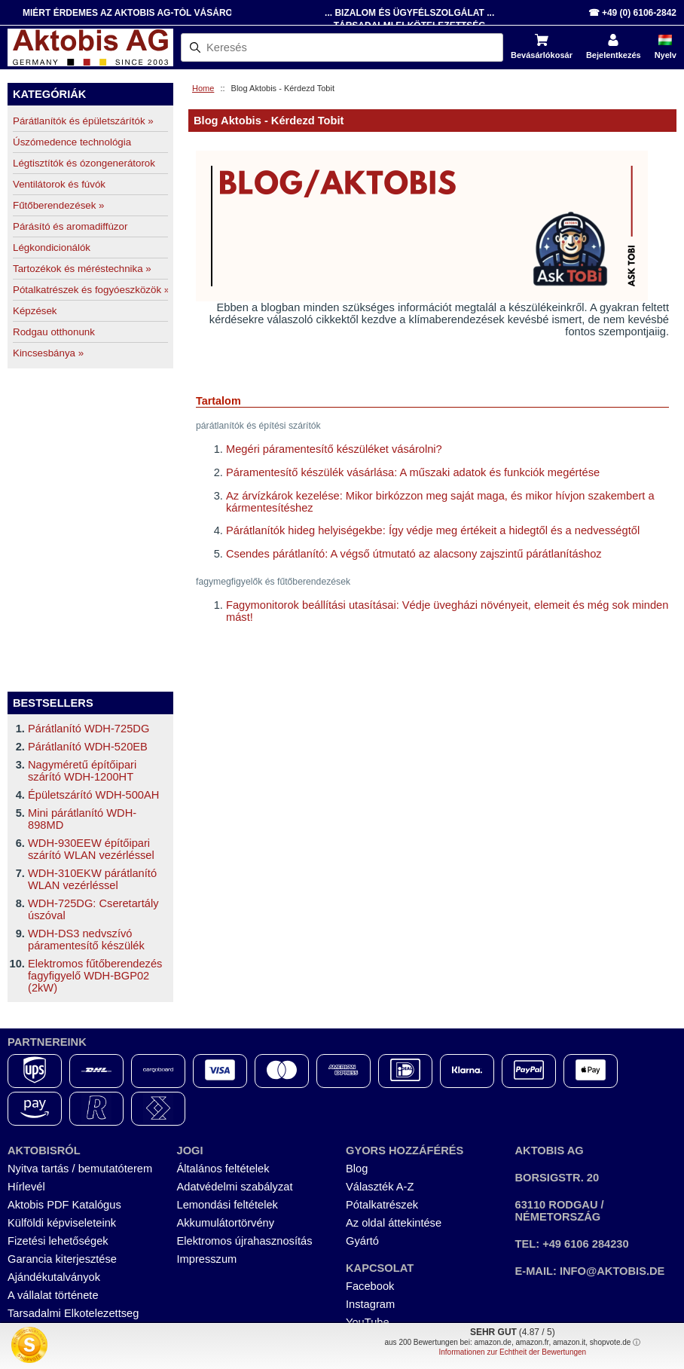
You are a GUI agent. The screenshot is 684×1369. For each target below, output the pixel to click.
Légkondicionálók (51, 247)
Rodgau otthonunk (54, 332)
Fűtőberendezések (59, 205)
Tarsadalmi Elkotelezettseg (73, 1313)
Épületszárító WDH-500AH (93, 795)
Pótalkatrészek (382, 1205)
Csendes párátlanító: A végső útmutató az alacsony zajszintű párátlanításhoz (414, 554)
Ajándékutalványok (54, 1277)
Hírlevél (26, 1187)
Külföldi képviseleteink (62, 1223)
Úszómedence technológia (72, 142)
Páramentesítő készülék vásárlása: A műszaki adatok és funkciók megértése (413, 472)
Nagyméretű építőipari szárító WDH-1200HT (82, 771)
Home (203, 88)
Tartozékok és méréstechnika (82, 268)
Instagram (370, 1304)
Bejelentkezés (613, 55)
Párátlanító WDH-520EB (88, 747)
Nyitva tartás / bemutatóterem (80, 1169)
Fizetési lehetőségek (58, 1241)
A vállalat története (53, 1295)
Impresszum (207, 1259)
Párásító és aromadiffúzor (70, 226)
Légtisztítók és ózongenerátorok (84, 163)
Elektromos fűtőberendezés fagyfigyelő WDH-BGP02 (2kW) (95, 976)
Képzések (35, 310)
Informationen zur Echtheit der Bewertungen (512, 1352)
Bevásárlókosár (542, 55)
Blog (357, 1169)
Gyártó (362, 1241)
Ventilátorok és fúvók (59, 184)
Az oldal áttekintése (393, 1223)
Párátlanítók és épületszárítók (83, 121)
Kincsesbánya (48, 353)
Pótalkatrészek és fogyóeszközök (90, 289)
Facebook (370, 1286)
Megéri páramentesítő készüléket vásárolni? (334, 449)
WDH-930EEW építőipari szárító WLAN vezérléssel (91, 849)
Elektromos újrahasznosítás (245, 1241)
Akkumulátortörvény (226, 1223)
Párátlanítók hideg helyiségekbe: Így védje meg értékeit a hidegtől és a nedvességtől (433, 530)
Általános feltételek (223, 1169)
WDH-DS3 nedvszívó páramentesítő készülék (86, 939)
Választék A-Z (380, 1187)
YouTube (367, 1322)
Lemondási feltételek (227, 1205)
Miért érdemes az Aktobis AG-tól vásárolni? (138, 13)
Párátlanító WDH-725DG (88, 729)
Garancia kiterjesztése (62, 1259)
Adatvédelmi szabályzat (235, 1187)
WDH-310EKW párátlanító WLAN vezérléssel (92, 879)
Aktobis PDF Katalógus (64, 1205)
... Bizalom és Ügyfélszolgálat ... (409, 13)
